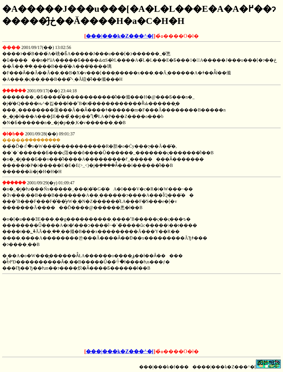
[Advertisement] (99, 311)
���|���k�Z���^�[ (119, 36)
